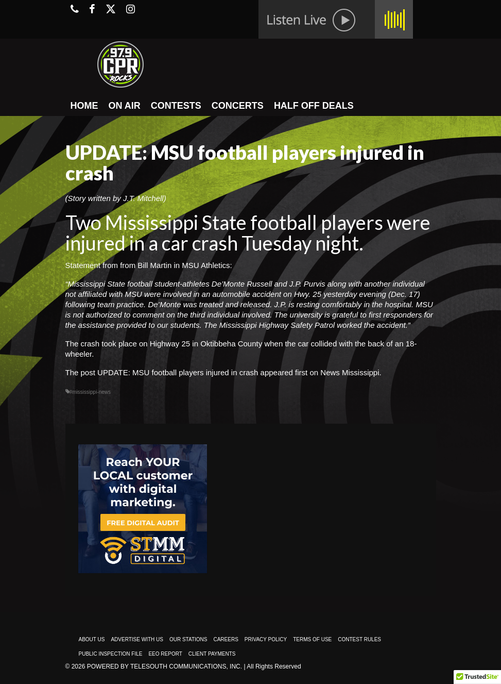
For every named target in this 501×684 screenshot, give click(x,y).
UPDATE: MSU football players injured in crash (177, 372)
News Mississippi (349, 372)
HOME (84, 106)
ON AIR (125, 106)
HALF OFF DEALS (314, 106)
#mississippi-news (90, 392)
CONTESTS (176, 106)
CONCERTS (238, 106)
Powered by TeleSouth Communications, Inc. (164, 666)
